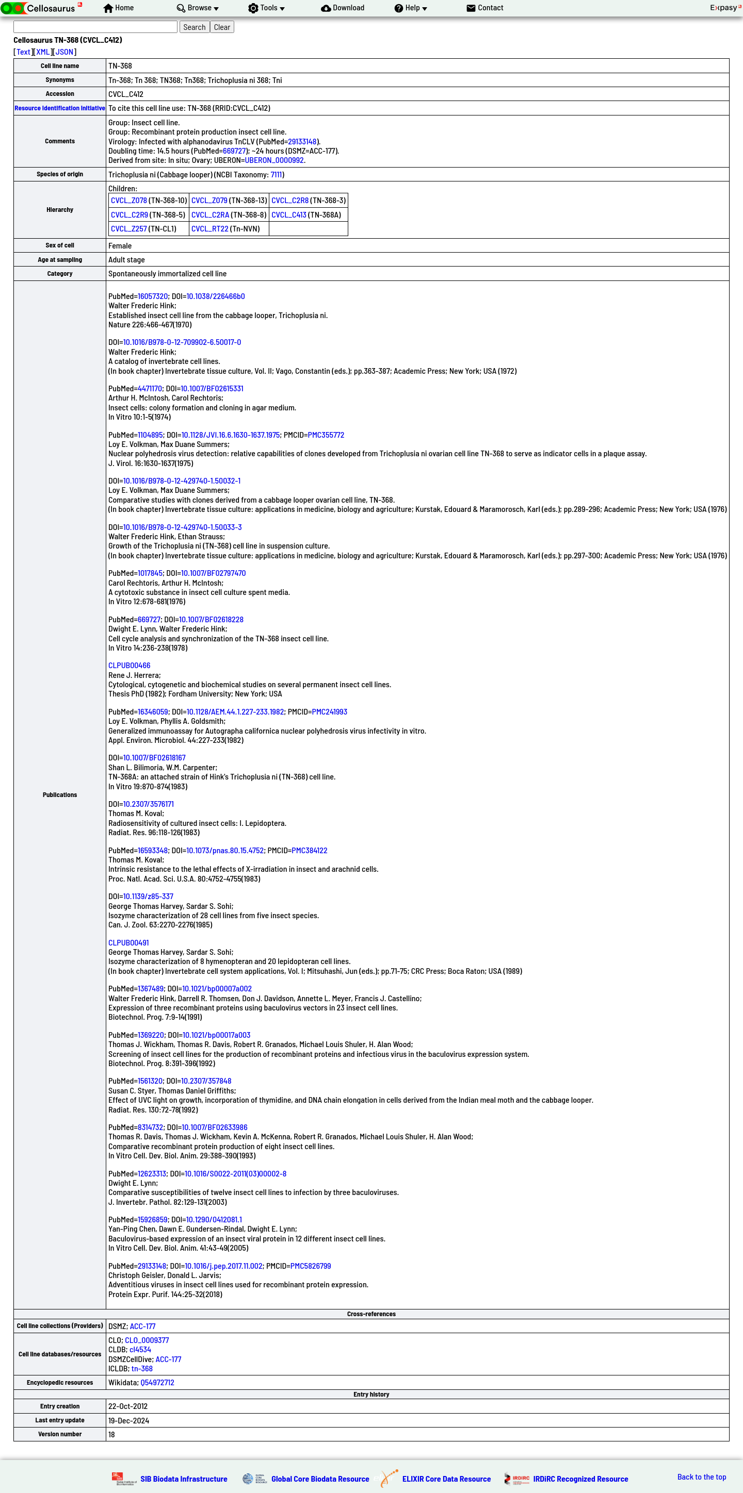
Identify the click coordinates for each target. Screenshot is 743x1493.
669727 (234, 150)
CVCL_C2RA (210, 214)
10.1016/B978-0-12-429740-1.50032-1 (182, 480)
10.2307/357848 (206, 1080)
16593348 (153, 850)
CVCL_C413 (288, 214)
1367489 (151, 988)
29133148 (302, 141)
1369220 (151, 1034)
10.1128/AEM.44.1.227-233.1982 (235, 711)
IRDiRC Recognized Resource (581, 1478)
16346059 (153, 711)
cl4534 (140, 1349)
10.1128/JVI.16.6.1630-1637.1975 (231, 434)
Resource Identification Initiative (59, 108)
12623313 (152, 1173)
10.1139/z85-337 (148, 896)
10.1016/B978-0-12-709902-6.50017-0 (182, 341)
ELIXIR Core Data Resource (446, 1478)
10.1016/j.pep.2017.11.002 (223, 1265)
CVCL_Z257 (129, 228)
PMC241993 (330, 711)
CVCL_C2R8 (290, 200)
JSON (64, 51)
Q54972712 (157, 1382)
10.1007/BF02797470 (213, 572)
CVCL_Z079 (209, 200)
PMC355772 (326, 434)
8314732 (150, 1127)
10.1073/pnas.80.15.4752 (225, 850)
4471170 (150, 388)
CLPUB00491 (128, 942)
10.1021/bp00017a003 (217, 1034)
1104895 (150, 434)
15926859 (153, 1219)
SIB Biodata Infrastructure (184, 1478)
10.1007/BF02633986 (214, 1127)
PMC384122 (309, 850)
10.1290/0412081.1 (214, 1219)
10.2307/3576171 (148, 803)
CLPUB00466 (129, 665)
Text (23, 51)
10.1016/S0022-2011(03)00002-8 (235, 1173)
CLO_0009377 (147, 1340)
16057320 (153, 296)
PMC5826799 (310, 1265)
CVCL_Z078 (129, 200)
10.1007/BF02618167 (154, 757)
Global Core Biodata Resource (320, 1478)
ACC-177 (143, 1326)
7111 (276, 174)
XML (43, 51)
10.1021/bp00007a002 (217, 988)
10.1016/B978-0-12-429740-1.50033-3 (182, 527)
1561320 (150, 1080)
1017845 (150, 572)
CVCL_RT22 (210, 228)
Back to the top (701, 1476)
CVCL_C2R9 (129, 214)
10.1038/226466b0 (215, 296)
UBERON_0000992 (274, 159)
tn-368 (142, 1368)
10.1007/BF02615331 (212, 388)
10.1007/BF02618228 (211, 619)
